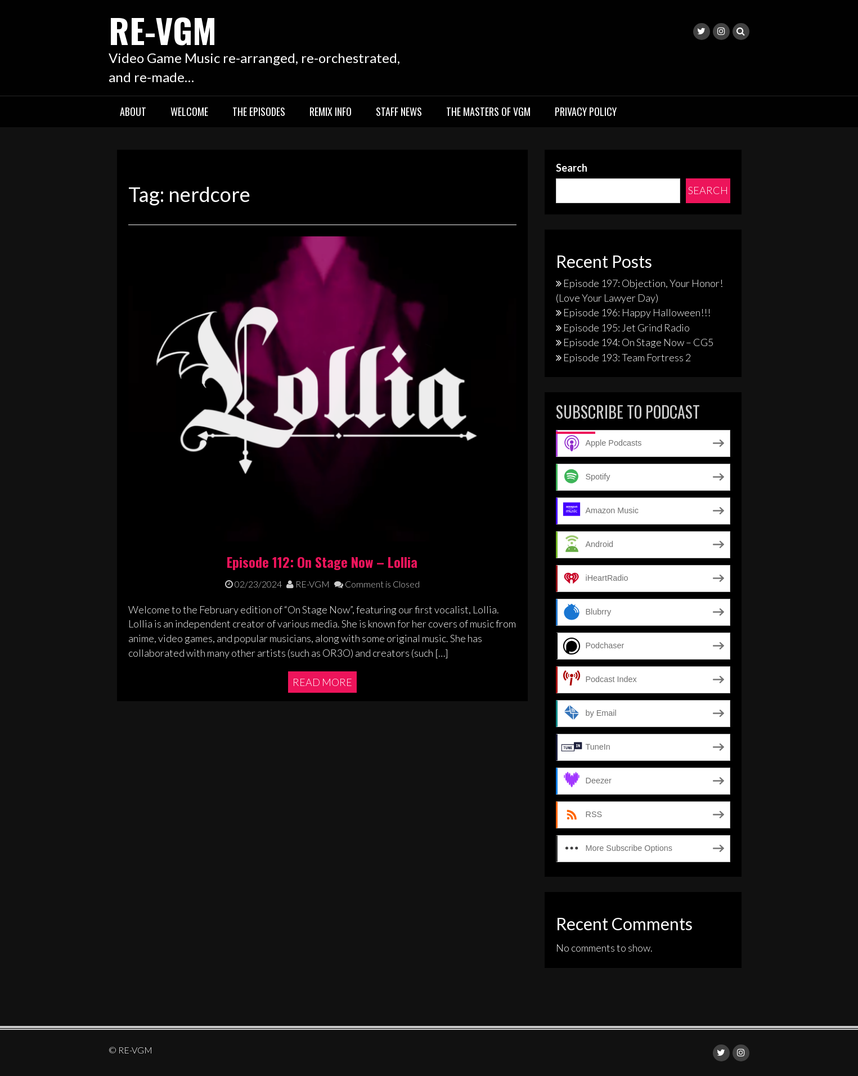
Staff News (399, 111)
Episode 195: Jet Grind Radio (626, 327)
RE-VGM (163, 30)
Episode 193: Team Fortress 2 (627, 357)
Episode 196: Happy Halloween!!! (637, 312)
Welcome (189, 111)
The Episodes (258, 111)
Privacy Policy (586, 111)
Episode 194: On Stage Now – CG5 (638, 342)
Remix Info (330, 111)
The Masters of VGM (488, 111)
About (133, 111)
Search (571, 168)
